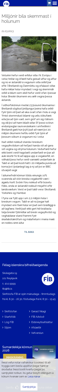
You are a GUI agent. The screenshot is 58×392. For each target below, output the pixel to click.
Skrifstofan (10, 311)
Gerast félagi (38, 311)
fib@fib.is (7, 288)
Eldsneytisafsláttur (42, 322)
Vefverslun (37, 332)
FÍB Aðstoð (37, 316)
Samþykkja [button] (29, 386)
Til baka (29, 232)
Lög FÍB (9, 322)
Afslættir (36, 327)
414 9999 (10, 283)
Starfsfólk (10, 316)
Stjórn (7, 327)
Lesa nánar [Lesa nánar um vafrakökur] (34, 376)
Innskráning (14, 357)
